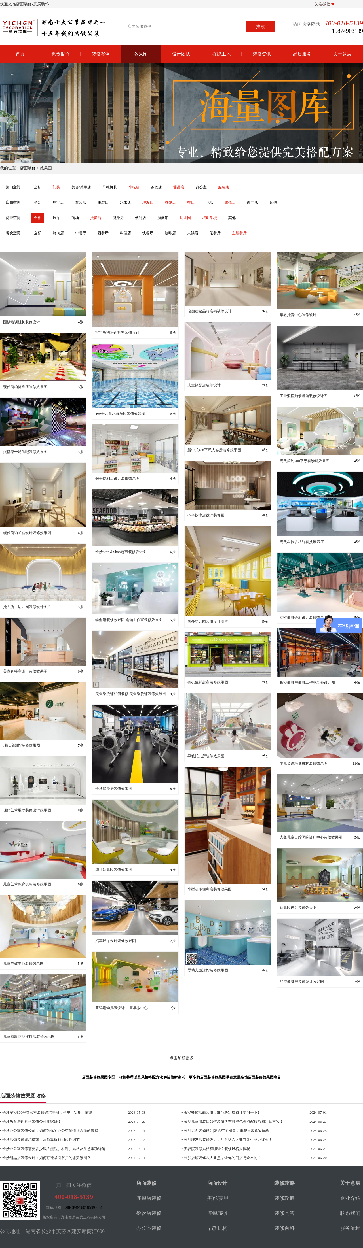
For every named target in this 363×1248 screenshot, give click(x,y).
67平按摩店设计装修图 (205, 515)
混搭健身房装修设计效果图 (302, 981)
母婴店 (170, 202)
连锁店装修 (149, 1198)
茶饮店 (156, 187)
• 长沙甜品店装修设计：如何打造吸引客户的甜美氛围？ (61, 1157)
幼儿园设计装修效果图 (298, 907)
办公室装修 (149, 1228)
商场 (75, 218)
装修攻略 (284, 1198)
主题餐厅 (239, 233)
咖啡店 (170, 233)
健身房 (118, 218)
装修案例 (101, 54)
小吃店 (134, 187)
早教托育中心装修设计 (298, 315)
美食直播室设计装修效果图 (25, 671)
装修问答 (284, 1213)
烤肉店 (58, 233)
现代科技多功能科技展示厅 (302, 542)
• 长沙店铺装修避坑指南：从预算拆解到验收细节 (61, 1139)
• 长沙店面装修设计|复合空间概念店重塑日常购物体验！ (243, 1130)
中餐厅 (80, 233)
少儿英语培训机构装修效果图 (304, 763)
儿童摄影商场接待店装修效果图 (29, 1036)
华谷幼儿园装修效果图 (113, 870)
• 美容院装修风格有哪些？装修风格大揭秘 (243, 1148)
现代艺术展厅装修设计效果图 (27, 810)
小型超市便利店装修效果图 (209, 889)
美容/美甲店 (81, 187)
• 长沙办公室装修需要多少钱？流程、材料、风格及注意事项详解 (61, 1148)
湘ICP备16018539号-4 (83, 1208)
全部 (37, 187)
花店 (209, 202)
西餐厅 (103, 233)
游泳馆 (162, 218)
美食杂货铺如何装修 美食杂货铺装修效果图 (130, 694)
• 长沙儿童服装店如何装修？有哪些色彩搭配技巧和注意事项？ (243, 1121)
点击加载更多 (181, 1058)
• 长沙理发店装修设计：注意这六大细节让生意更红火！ (243, 1139)
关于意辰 (342, 54)
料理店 (125, 233)
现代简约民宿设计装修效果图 (27, 533)
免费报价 (60, 54)
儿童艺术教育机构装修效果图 (27, 884)
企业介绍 (350, 1198)
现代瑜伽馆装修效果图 (21, 745)
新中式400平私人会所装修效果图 (214, 450)
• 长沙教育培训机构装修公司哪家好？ (61, 1121)
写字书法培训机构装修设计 (117, 332)
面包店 (252, 202)
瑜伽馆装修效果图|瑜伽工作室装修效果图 (128, 620)
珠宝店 (58, 202)
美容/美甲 (218, 1198)
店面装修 (28, 168)
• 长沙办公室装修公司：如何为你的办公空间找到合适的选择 (61, 1130)
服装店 (223, 187)
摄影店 (95, 218)
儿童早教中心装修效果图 (23, 963)
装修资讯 (262, 54)
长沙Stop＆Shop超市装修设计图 (121, 552)
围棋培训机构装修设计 (21, 322)
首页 (20, 54)
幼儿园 (185, 218)
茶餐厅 (215, 233)
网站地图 (53, 1208)
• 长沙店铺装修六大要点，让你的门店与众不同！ (243, 1157)
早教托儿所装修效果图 (205, 756)
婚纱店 (103, 202)
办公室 (201, 187)
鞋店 (191, 202)
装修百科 (284, 1228)
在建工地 (221, 54)
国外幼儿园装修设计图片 (207, 621)
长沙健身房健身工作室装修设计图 (307, 682)
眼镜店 (230, 202)
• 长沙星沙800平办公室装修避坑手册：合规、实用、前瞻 (61, 1112)
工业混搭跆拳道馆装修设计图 (304, 396)
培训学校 (209, 218)
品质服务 (302, 54)
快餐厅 (147, 233)
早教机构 (109, 187)
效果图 (141, 54)
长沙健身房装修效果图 (113, 788)
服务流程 (350, 1228)
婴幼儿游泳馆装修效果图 (207, 970)
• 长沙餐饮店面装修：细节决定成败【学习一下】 (243, 1112)
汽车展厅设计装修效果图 (115, 941)
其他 (273, 202)
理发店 (147, 202)
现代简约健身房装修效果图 (25, 387)
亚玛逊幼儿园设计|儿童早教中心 (121, 1008)
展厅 (56, 218)
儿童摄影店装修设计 (204, 385)
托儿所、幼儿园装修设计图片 (27, 607)
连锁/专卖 (218, 1213)
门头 (56, 187)
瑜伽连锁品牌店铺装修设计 (209, 311)
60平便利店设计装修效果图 (117, 478)
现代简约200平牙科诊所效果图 (305, 461)
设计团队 (181, 54)
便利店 (140, 218)
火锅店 (192, 233)
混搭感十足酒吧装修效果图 (25, 452)
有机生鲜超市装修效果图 (207, 682)
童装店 (80, 202)
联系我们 (350, 1213)
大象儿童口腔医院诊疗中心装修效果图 (311, 837)
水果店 (125, 202)
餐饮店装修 (149, 1213)
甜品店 (178, 187)
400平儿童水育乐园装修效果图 (120, 413)
